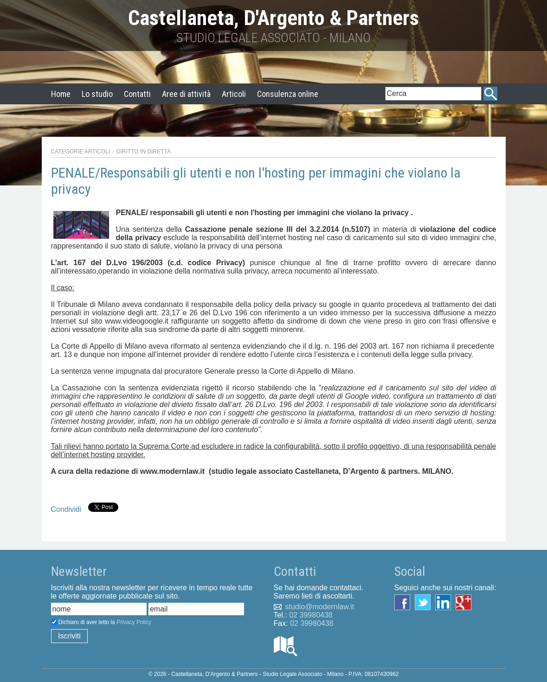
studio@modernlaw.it (319, 607)
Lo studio (97, 94)
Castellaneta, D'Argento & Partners (273, 18)
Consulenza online (287, 94)
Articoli (234, 94)
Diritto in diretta (143, 151)
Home (61, 94)
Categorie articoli (80, 151)
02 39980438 (310, 615)
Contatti (137, 94)
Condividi (66, 509)
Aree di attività (186, 94)
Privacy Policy (133, 622)
